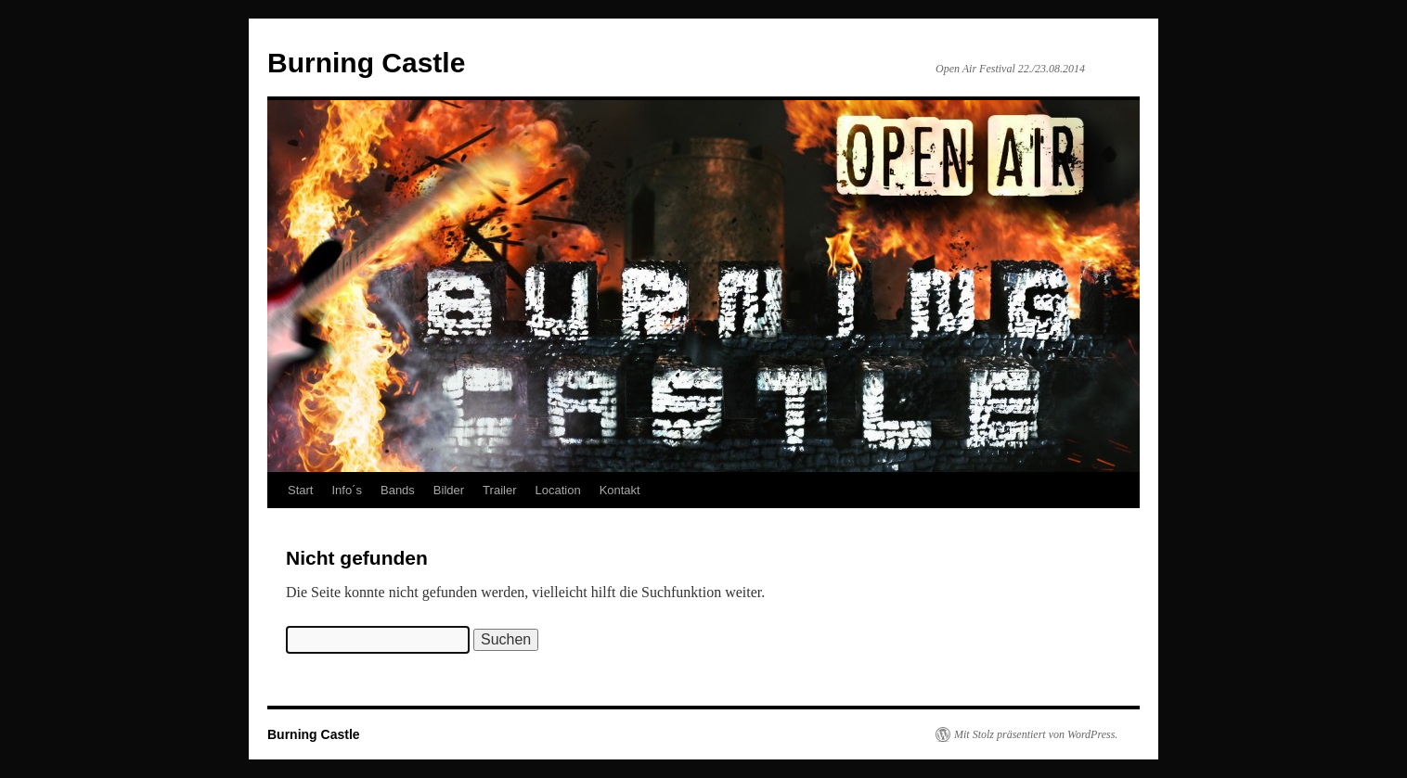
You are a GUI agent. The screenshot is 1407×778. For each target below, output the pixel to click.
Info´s (346, 490)
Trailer (499, 490)
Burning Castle (366, 62)
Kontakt (620, 490)
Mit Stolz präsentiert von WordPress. (1035, 734)
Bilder (448, 490)
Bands (398, 490)
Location (557, 490)
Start (300, 490)
